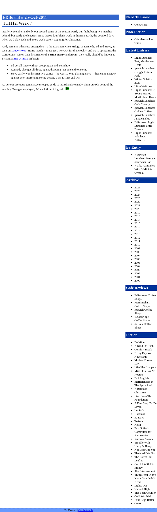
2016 (137, 223)
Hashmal (139, 414)
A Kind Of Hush (144, 346)
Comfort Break (143, 349)
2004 (137, 266)
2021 (137, 205)
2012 (137, 237)
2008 (137, 252)
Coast (137, 503)
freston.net (80, 6)
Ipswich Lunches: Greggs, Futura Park (144, 72)
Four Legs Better (144, 499)
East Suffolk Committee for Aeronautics (142, 432)
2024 (137, 194)
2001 (137, 277)
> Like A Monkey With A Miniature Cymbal (144, 169)
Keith (137, 424)
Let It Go (139, 410)
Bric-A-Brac (20, 58)
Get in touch (85, 510)
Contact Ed (140, 24)
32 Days (139, 417)
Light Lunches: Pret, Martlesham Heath (144, 61)
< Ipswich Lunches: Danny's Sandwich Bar (144, 158)
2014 (137, 230)
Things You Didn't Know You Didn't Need (145, 478)
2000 (137, 280)
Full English (141, 378)
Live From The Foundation (143, 397)
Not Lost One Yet (144, 449)
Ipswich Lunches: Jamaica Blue (144, 116)
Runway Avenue (143, 439)
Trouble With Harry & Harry (143, 444)
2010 (137, 244)
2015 (137, 226)
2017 (137, 219)
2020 (137, 209)
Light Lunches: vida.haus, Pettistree (143, 136)
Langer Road (19, 50)
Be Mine (139, 342)
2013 (137, 234)
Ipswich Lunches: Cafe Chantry (144, 102)
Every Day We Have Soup (142, 354)
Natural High (142, 489)
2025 (137, 191)
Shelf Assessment (144, 471)
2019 (137, 212)
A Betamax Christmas (140, 390)
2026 (137, 187)
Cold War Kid (142, 496)
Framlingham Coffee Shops (142, 304)
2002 (137, 273)
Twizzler (139, 421)
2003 (137, 269)
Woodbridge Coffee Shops (142, 318)
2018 (137, 216)
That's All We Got (144, 453)
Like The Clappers (145, 367)
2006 (137, 259)
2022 (137, 201)
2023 (137, 198)
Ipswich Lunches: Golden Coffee (144, 109)
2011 (137, 241)
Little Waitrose (143, 86)
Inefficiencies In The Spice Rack (143, 383)
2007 (137, 255)
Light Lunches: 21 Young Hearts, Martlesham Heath (145, 93)
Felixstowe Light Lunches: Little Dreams (144, 125)
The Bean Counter (145, 492)
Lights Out (140, 485)
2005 (137, 262)
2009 (137, 248)
